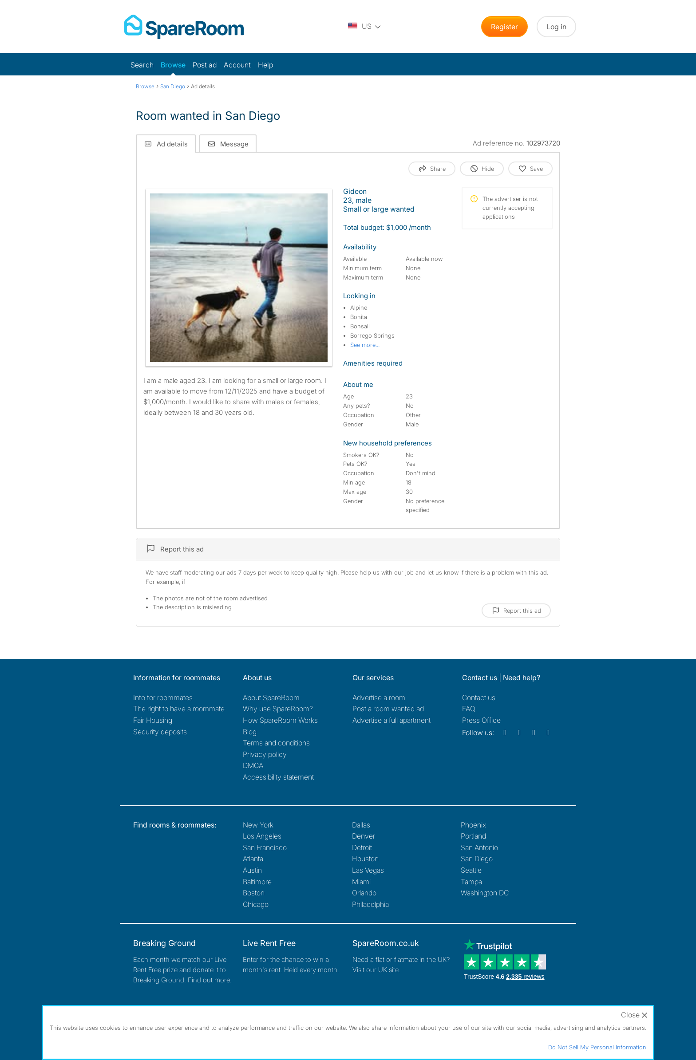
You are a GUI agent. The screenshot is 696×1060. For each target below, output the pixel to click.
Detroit (362, 847)
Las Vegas (368, 870)
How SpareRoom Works (280, 720)
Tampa (471, 881)
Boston (254, 892)
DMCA (253, 765)
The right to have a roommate (179, 708)
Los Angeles (262, 835)
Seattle (471, 870)
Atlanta (253, 858)
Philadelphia (370, 904)
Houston (365, 858)
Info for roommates (163, 697)
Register (504, 26)
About (271, 697)
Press (481, 720)
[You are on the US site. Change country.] (365, 27)
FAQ (468, 708)
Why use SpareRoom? (278, 708)
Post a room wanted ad (388, 708)
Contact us (478, 697)
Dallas (361, 824)
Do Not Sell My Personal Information (597, 1047)
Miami (361, 881)
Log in (556, 26)
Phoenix (473, 824)
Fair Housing (152, 720)
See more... (365, 344)
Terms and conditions (276, 742)
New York (258, 824)
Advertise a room (378, 697)
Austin (252, 870)
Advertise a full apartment (391, 720)
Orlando (364, 892)
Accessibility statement (278, 776)
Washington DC (485, 892)
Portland (473, 835)
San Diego (477, 858)
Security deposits (160, 731)
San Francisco (265, 847)
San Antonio (479, 847)
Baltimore (257, 881)
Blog (250, 731)
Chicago (256, 904)
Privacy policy (265, 754)
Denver (363, 835)
